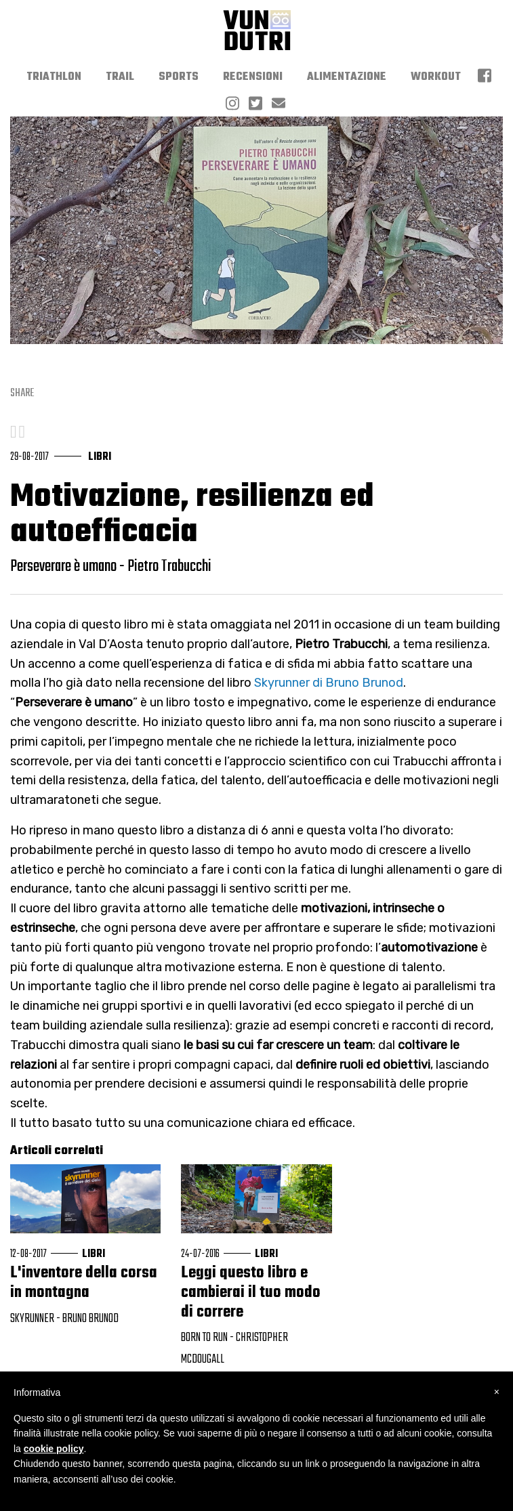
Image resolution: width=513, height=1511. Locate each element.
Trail (120, 77)
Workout (436, 77)
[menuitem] (54, 77)
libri (99, 457)
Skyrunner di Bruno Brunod (328, 682)
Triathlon (53, 77)
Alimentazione (346, 77)
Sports (179, 77)
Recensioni (253, 77)
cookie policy (54, 1448)
